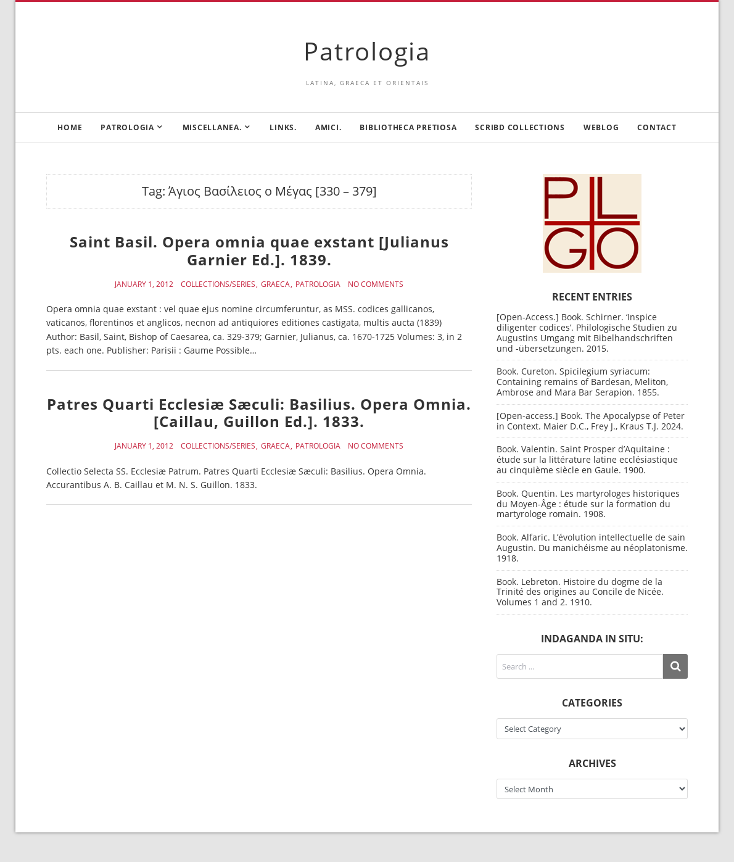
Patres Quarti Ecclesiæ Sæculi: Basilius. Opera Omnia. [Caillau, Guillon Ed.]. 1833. (259, 413)
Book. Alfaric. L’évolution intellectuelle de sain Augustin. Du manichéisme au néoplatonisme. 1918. (592, 547)
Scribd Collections (520, 127)
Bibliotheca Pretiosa (408, 127)
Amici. (328, 127)
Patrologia (367, 51)
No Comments (375, 284)
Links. (283, 127)
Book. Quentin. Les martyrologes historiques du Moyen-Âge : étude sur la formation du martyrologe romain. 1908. (588, 503)
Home (69, 127)
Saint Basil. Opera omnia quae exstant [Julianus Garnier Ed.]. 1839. (259, 250)
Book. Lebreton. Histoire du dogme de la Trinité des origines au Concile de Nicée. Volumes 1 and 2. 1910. (580, 592)
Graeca (275, 284)
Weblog (601, 127)
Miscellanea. (212, 127)
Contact (656, 127)
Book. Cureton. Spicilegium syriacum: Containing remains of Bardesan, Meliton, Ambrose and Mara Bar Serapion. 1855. (582, 381)
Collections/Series (218, 284)
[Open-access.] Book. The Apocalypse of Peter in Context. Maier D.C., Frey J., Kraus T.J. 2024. (591, 421)
